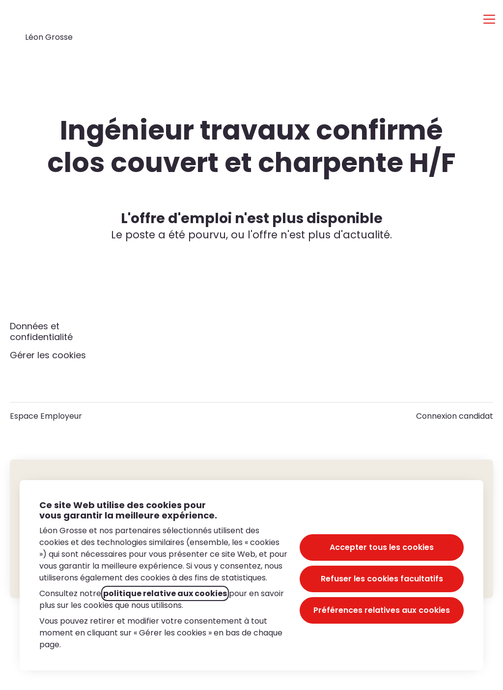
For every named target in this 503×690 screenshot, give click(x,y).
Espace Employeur (46, 416)
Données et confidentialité (41, 331)
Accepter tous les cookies (382, 547)
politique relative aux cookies (165, 593)
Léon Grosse (49, 37)
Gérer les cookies (48, 355)
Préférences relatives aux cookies (381, 610)
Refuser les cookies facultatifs (382, 578)
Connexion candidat (454, 416)
